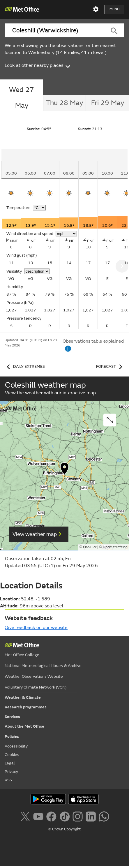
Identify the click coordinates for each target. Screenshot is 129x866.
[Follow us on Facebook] (51, 816)
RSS (8, 780)
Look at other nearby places (38, 65)
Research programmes (26, 707)
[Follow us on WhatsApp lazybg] (104, 816)
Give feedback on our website (36, 627)
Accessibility (16, 746)
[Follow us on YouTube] (38, 816)
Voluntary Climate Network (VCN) (35, 687)
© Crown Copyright (64, 829)
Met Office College (22, 654)
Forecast (110, 366)
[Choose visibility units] (37, 271)
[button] (64, 470)
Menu (114, 9)
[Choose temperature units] (39, 207)
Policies (12, 736)
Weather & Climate (23, 697)
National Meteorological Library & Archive (43, 665)
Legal (10, 763)
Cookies (12, 754)
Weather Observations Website (34, 676)
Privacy (11, 771)
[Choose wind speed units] (66, 233)
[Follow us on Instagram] (78, 816)
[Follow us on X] (25, 816)
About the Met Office (24, 726)
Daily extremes (25, 366)
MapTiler (89, 547)
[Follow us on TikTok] (64, 816)
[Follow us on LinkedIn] (91, 816)
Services (12, 716)
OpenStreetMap (115, 547)
